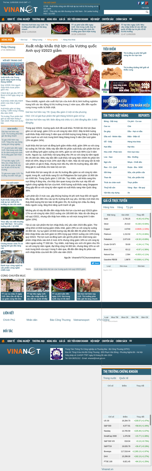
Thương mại (38, 19)
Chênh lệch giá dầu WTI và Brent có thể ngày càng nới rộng (12, 95)
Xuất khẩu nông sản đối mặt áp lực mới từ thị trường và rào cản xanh (71, 7)
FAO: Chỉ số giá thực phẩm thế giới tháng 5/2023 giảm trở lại (55, 116)
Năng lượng (37, 40)
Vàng (120, 207)
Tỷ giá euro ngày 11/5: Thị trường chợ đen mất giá (12, 174)
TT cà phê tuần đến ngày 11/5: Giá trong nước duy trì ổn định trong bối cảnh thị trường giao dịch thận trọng (83, 28)
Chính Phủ (9, 320)
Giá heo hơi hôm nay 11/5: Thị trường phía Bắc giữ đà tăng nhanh (35, 27)
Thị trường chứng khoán (120, 372)
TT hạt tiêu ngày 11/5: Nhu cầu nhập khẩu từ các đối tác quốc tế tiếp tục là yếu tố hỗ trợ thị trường (134, 28)
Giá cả (62, 19)
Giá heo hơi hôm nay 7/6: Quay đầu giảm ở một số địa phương (56, 112)
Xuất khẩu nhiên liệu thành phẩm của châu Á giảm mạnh (12, 103)
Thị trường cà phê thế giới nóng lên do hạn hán (135, 54)
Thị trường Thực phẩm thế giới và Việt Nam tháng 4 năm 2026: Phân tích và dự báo (12, 119)
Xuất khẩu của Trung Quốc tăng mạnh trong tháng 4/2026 (11, 79)
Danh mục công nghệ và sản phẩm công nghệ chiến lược (11, 267)
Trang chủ (3, 19)
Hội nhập (95, 19)
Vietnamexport (81, 320)
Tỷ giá (129, 207)
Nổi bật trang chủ (12, 60)
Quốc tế (123, 378)
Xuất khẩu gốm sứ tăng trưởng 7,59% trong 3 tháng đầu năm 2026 (12, 111)
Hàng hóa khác (69, 40)
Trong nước (109, 378)
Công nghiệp (23, 19)
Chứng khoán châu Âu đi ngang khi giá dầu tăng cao (12, 246)
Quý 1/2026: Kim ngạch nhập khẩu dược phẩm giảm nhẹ (10, 87)
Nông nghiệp (52, 40)
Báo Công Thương (60, 320)
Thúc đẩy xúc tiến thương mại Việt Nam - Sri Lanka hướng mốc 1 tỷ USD (70, 12)
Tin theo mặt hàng (115, 116)
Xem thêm (130, 19)
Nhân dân (32, 320)
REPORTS (144, 116)
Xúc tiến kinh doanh (77, 19)
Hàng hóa (52, 19)
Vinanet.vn (107, 469)
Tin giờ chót (49, 3)
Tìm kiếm (145, 8)
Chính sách (121, 19)
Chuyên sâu (108, 19)
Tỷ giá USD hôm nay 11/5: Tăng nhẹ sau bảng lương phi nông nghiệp (12, 142)
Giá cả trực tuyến (115, 201)
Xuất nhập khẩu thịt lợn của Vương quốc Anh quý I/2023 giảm (59, 269)
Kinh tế (11, 19)
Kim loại (24, 40)
